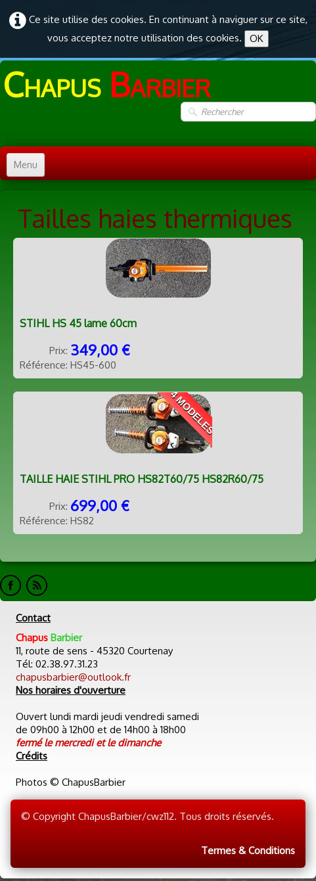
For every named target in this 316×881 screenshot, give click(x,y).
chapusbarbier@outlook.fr (73, 677)
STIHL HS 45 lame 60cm (78, 323)
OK (256, 38)
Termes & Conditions (248, 850)
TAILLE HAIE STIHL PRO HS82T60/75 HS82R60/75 (141, 479)
